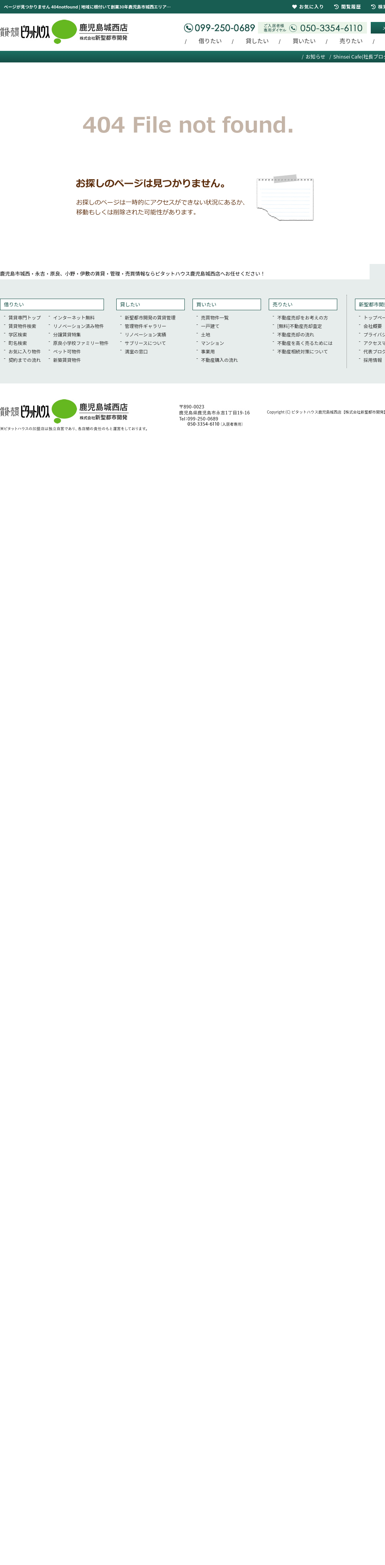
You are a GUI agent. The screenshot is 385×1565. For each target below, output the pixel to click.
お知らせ (316, 56)
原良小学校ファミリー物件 (81, 343)
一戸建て (210, 326)
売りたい (351, 41)
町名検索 (17, 343)
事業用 (208, 351)
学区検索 (17, 334)
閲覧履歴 (347, 6)
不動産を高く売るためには (305, 343)
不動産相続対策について (302, 351)
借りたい (210, 41)
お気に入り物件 (24, 351)
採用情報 (372, 359)
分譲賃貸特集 (67, 334)
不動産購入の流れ (219, 359)
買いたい (304, 41)
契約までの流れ (24, 359)
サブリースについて (145, 343)
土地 (205, 334)
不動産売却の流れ (295, 334)
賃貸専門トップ (24, 317)
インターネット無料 (74, 317)
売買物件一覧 (215, 317)
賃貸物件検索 (22, 326)
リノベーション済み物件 (78, 326)
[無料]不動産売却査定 (299, 326)
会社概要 (372, 326)
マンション (212, 343)
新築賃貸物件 (67, 359)
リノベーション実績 (145, 334)
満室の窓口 (136, 351)
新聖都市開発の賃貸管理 (150, 317)
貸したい (257, 41)
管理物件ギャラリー (145, 326)
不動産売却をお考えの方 (302, 317)
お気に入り (308, 6)
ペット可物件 (67, 351)
